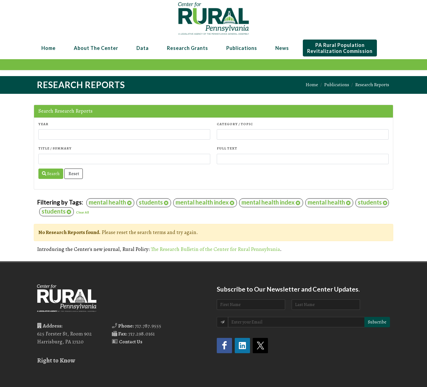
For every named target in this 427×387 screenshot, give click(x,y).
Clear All (82, 212)
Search (51, 174)
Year (43, 124)
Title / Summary (55, 148)
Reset (73, 174)
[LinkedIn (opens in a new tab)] (242, 345)
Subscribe (377, 322)
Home (312, 84)
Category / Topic (235, 124)
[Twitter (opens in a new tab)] (260, 345)
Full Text (227, 148)
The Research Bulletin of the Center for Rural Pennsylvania (215, 249)
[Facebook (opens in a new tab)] (224, 345)
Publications (336, 84)
